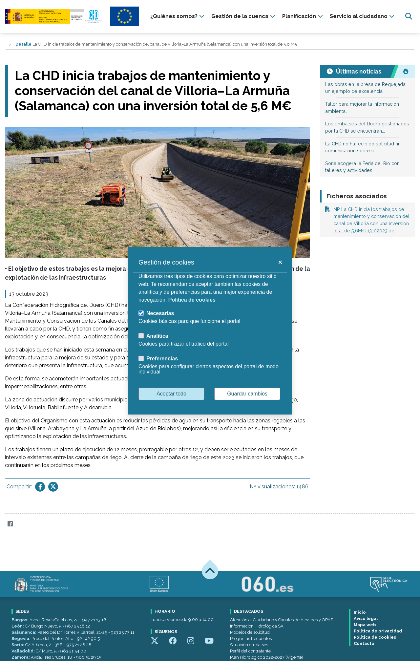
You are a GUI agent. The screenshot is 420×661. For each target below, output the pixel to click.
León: (18, 626)
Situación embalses (249, 644)
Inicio (360, 612)
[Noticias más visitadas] (405, 71)
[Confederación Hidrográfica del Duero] (54, 16)
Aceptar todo (171, 393)
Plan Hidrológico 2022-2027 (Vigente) (266, 657)
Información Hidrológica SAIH (258, 626)
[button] (280, 262)
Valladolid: (23, 651)
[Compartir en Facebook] (40, 487)
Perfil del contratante (250, 651)
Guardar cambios (247, 393)
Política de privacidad (378, 631)
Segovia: (21, 638)
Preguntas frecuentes (251, 638)
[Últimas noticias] (358, 71)
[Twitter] (23, 524)
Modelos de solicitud (250, 632)
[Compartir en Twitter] (53, 487)
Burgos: (20, 619)
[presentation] (178, 16)
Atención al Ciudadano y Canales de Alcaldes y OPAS (281, 619)
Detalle (23, 44)
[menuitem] (178, 16)
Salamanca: (24, 632)
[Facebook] (10, 524)
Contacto (364, 643)
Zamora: (21, 657)
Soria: (18, 644)
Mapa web (365, 624)
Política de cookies (375, 637)
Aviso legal (366, 618)
